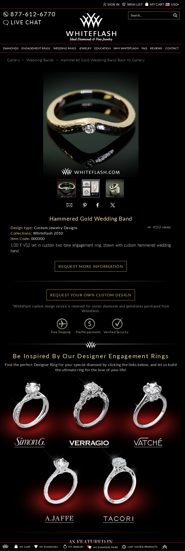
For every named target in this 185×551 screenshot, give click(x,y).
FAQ (144, 48)
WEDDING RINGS (64, 48)
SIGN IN (113, 4)
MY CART (157, 4)
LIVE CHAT (26, 22)
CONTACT (172, 48)
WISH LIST (135, 4)
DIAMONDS (11, 48)
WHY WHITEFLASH (126, 48)
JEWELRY (85, 48)
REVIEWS (156, 48)
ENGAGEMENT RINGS (35, 48)
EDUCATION (102, 48)
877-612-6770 (33, 13)
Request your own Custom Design (90, 295)
